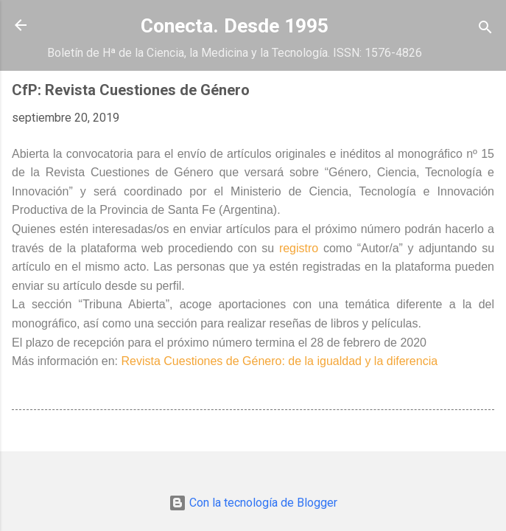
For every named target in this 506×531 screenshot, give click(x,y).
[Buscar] (485, 29)
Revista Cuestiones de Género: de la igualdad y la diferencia (280, 361)
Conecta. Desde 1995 (234, 26)
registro (301, 248)
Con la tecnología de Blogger (253, 503)
